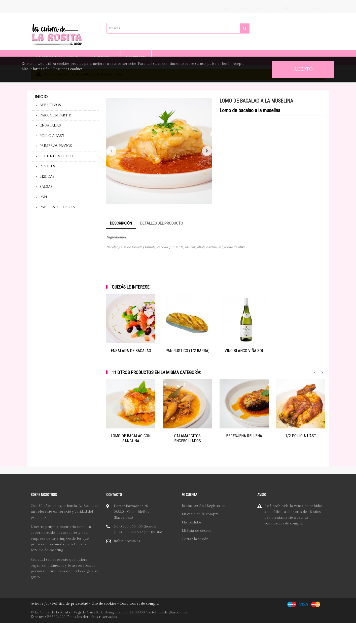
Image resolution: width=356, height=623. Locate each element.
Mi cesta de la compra (200, 514)
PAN (43, 197)
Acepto (303, 69)
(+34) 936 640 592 (128, 532)
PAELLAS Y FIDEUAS (57, 207)
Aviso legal (40, 604)
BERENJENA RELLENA (244, 435)
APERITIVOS (50, 105)
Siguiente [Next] (207, 151)
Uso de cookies (103, 604)
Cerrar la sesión (195, 539)
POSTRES (47, 166)
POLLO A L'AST (52, 136)
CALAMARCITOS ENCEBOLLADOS (187, 438)
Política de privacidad (70, 604)
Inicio (41, 96)
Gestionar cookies (68, 69)
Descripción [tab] (121, 223)
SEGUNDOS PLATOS (57, 156)
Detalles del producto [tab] (161, 223)
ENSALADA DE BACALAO (131, 350)
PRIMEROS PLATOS (56, 146)
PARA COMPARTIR (55, 115)
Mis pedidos (191, 522)
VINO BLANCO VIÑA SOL (244, 350)
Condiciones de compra (139, 604)
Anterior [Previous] (111, 151)
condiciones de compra (283, 523)
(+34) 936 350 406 (128, 526)
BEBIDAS (47, 177)
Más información (36, 69)
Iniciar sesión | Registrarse (203, 506)
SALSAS (46, 187)
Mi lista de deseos (196, 531)
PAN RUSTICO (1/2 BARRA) (187, 350)
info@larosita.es (127, 541)
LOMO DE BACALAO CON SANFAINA (131, 438)
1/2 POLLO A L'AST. (300, 435)
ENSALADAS (50, 125)
